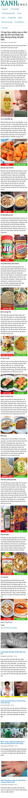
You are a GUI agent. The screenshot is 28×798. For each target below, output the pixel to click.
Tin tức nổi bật (14, 9)
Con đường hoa (19, 22)
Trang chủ (5, 9)
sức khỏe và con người (10, 628)
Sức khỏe (5, 28)
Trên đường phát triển (8, 13)
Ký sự (3, 17)
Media (20, 17)
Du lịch (19, 13)
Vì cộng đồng (12, 17)
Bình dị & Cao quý (7, 22)
